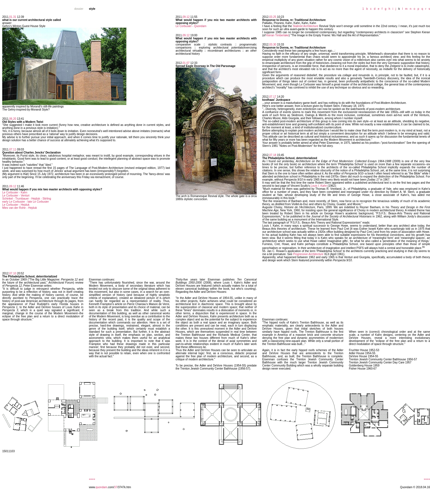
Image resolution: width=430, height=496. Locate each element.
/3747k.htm (124, 487)
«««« (92, 479)
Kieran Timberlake (277, 35)
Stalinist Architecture (305, 26)
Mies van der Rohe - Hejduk (19, 207)
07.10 (12, 273)
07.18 (272, 155)
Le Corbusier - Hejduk (15, 204)
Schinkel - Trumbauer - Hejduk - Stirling (26, 198)
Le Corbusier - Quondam (191, 26)
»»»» (427, 479)
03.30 (272, 44)
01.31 (12, 16)
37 (115, 487)
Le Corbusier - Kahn (14, 192)
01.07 (186, 62)
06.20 (12, 118)
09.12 (12, 186)
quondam (101, 487)
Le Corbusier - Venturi (15, 195)
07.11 (12, 149)
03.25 (272, 16)
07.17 (272, 96)
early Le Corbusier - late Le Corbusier (25, 201)
